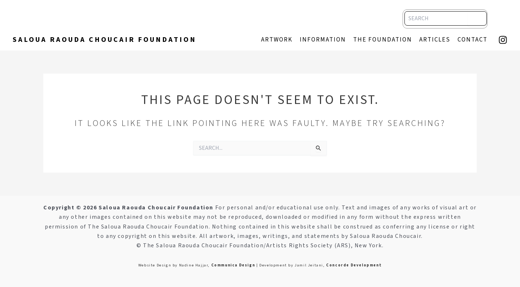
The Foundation (382, 39)
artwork (276, 39)
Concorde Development (354, 265)
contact (473, 39)
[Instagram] (502, 39)
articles (434, 39)
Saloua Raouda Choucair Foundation (104, 40)
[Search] (476, 18)
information (323, 39)
